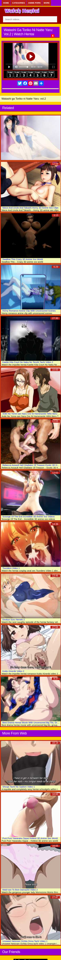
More (47, 3)
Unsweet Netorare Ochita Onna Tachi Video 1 (24, 941)
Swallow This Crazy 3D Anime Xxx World (22, 259)
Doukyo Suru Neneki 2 (13, 619)
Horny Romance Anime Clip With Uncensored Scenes (29, 310)
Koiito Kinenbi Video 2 (13, 671)
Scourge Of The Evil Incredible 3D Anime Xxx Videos (28, 516)
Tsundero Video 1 (11, 568)
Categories (18, 3)
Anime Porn (34, 3)
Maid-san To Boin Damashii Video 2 (20, 889)
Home (6, 3)
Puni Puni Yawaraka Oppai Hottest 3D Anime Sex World (30, 838)
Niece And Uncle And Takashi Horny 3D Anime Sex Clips (30, 207)
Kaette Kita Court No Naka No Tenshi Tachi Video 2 (27, 362)
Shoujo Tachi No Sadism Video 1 (18, 786)
